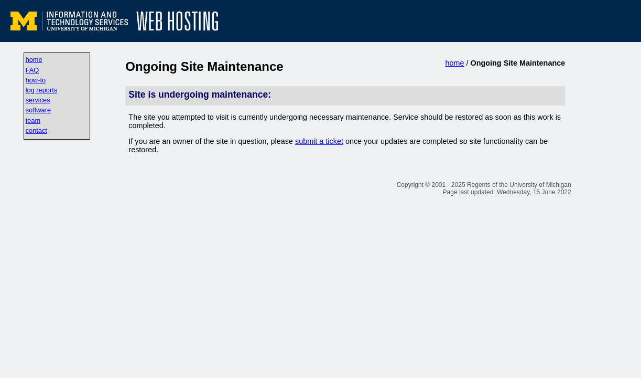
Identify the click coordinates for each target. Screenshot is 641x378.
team (33, 120)
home (34, 60)
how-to (36, 80)
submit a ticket (319, 141)
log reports (41, 90)
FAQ (32, 70)
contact (36, 130)
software (38, 110)
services (38, 100)
